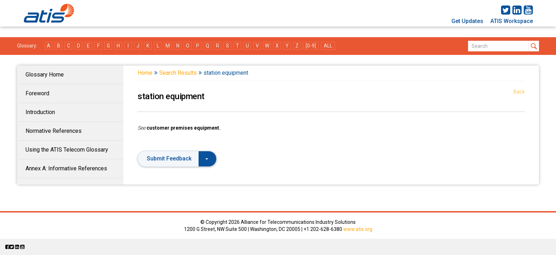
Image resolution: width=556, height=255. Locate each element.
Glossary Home (45, 74)
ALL (328, 46)
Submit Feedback (177, 158)
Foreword (37, 93)
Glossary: (27, 46)
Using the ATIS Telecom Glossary (67, 149)
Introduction (40, 112)
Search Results (178, 72)
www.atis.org (357, 229)
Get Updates (467, 21)
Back (519, 92)
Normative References (54, 131)
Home (145, 72)
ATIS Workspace (511, 21)
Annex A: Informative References (66, 168)
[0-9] (311, 46)
